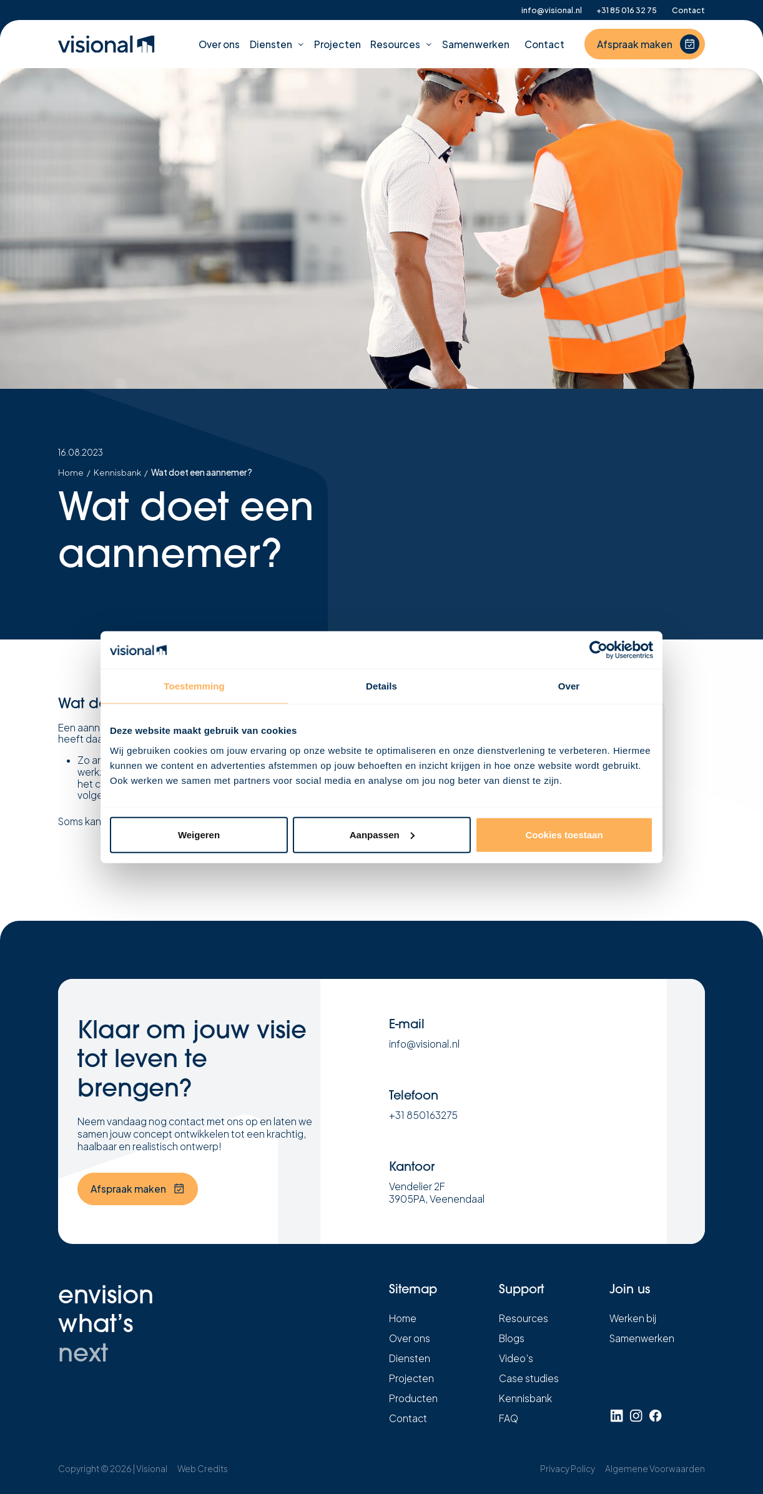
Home (71, 473)
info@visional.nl (551, 10)
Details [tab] (381, 686)
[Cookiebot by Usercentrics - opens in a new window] (598, 650)
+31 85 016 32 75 (626, 10)
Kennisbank (117, 473)
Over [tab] (569, 686)
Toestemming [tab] (194, 686)
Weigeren (199, 834)
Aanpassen (382, 834)
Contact (688, 10)
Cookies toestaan (564, 834)
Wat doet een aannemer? (201, 473)
